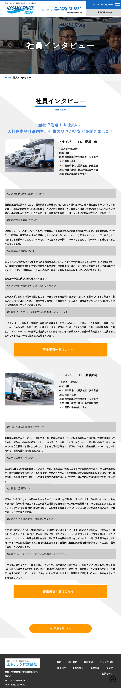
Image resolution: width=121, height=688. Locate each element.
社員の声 (61, 652)
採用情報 (88, 646)
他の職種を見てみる (61, 628)
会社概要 (72, 646)
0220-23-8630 (68, 8)
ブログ (109, 652)
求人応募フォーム (104, 12)
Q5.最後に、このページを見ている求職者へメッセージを (37, 312)
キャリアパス (106, 646)
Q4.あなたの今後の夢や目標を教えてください (31, 285)
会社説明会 (78, 652)
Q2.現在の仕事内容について (22, 220)
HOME (8, 77)
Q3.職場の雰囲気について (21, 250)
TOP (59, 646)
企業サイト (107, 657)
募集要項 (95, 652)
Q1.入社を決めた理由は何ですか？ (25, 193)
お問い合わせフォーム (104, 4)
